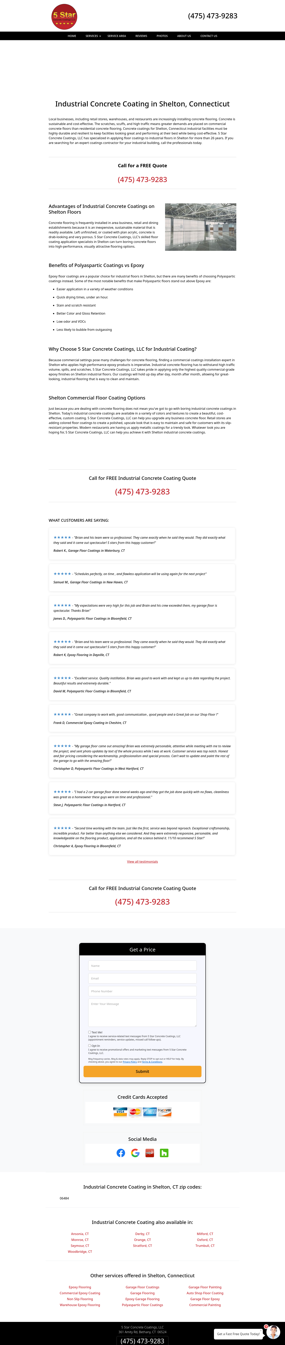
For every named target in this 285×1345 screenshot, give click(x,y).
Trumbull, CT (205, 1202)
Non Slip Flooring (80, 1256)
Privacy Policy (130, 1018)
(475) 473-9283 (213, 15)
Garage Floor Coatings (142, 1244)
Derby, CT (142, 1191)
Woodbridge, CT (80, 1208)
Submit (142, 1028)
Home (72, 36)
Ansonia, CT (80, 1191)
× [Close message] (261, 1330)
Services (94, 37)
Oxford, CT (205, 1197)
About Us (184, 36)
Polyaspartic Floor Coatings (142, 1262)
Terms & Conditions (152, 1018)
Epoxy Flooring (80, 1244)
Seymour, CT (80, 1202)
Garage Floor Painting (205, 1244)
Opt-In (96, 1003)
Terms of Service (172, 1336)
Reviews (141, 36)
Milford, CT (205, 1191)
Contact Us (208, 36)
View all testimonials (142, 818)
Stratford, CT (142, 1202)
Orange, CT (142, 1197)
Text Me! (97, 989)
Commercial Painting (205, 1262)
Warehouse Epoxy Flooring (80, 1262)
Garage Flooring (142, 1250)
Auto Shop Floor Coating (205, 1250)
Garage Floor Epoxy (205, 1256)
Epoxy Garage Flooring (142, 1256)
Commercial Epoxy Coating (80, 1250)
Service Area (116, 36)
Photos (162, 36)
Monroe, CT (80, 1197)
